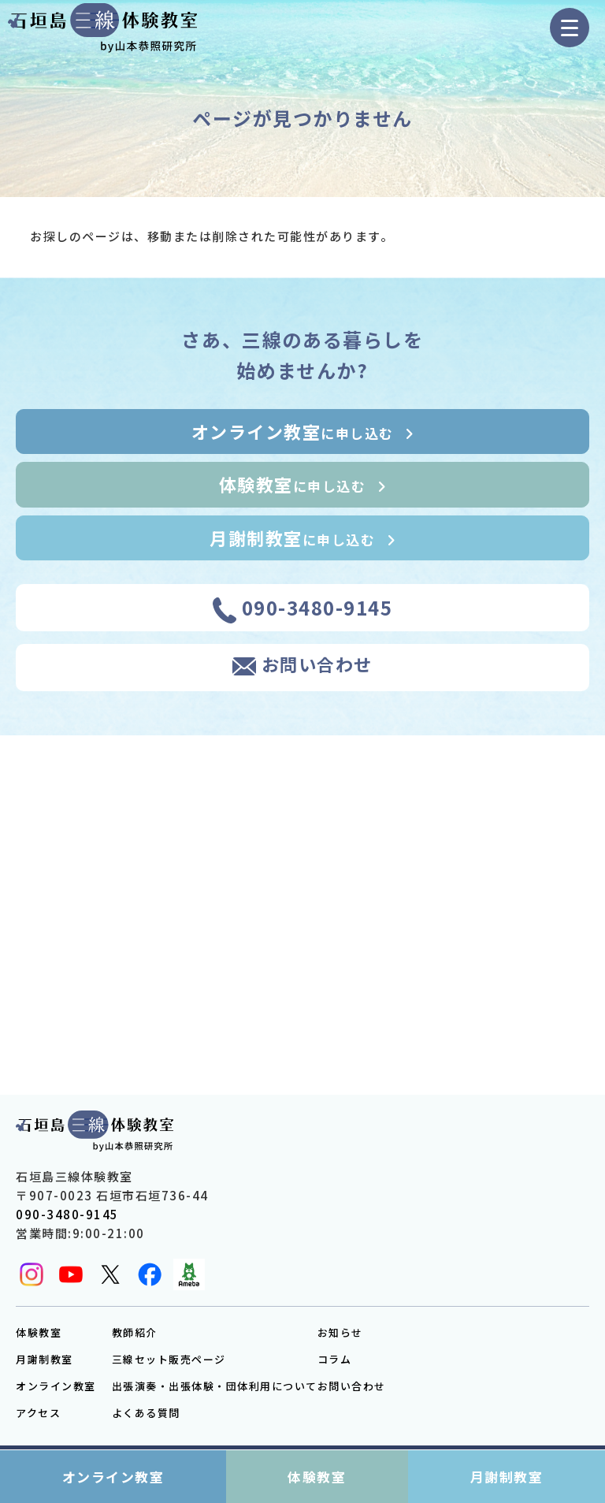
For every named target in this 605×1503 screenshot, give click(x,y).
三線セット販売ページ (169, 1359)
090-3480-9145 (67, 1214)
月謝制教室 (44, 1359)
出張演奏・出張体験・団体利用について (214, 1385)
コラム (334, 1359)
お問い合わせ (351, 1385)
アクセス (38, 1412)
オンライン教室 (56, 1385)
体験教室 (38, 1332)
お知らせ (340, 1332)
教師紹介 (135, 1332)
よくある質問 (146, 1412)
